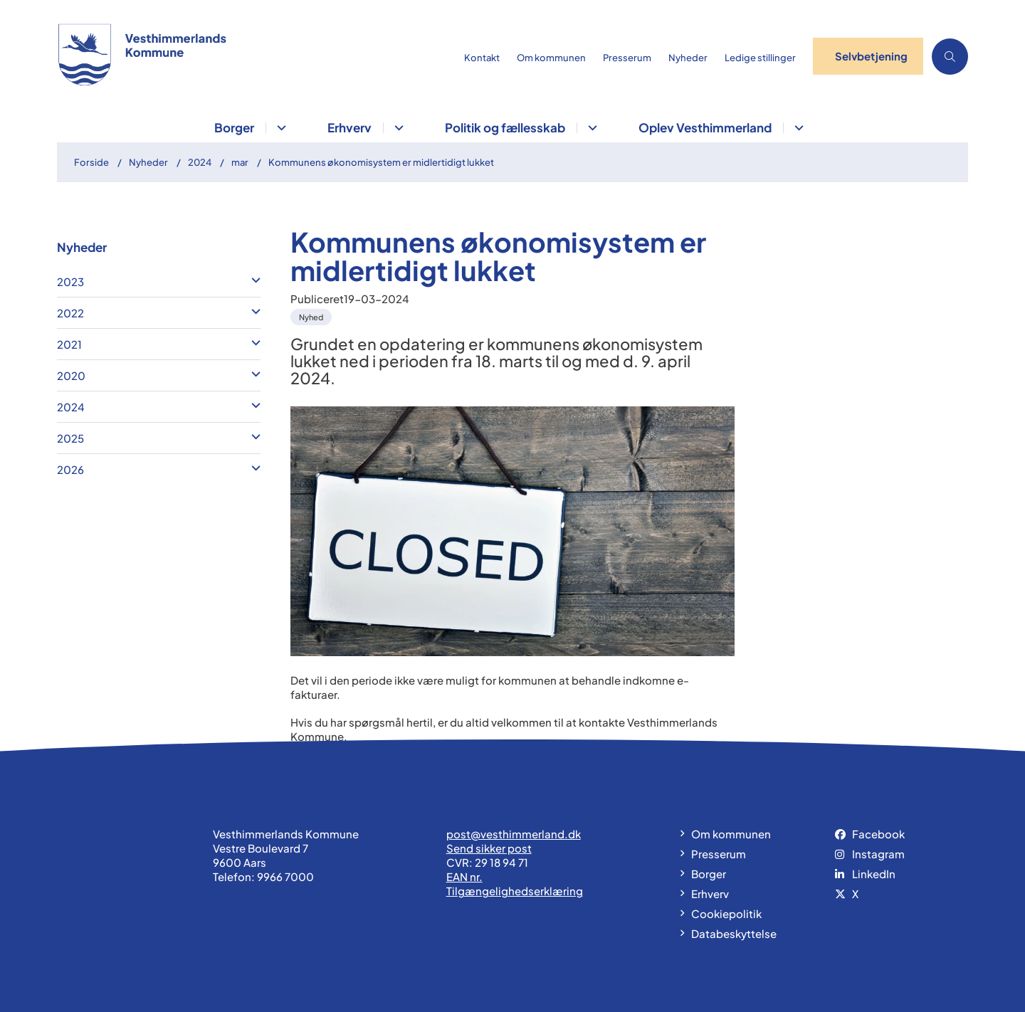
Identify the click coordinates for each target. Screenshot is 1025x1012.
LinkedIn (873, 873)
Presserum (718, 853)
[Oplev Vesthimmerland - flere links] (797, 127)
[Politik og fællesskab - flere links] (590, 127)
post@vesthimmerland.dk (513, 833)
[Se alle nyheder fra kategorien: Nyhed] (312, 315)
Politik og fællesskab (505, 127)
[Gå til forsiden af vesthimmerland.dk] (256, 56)
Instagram (878, 853)
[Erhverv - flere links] (397, 127)
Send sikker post (489, 848)
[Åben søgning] (950, 56)
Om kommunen (731, 833)
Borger (234, 127)
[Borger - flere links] (279, 127)
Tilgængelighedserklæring (514, 890)
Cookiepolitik (726, 913)
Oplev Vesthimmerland (705, 127)
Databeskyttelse (734, 933)
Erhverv (349, 127)
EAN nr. (464, 876)
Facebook (878, 833)
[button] (252, 279)
